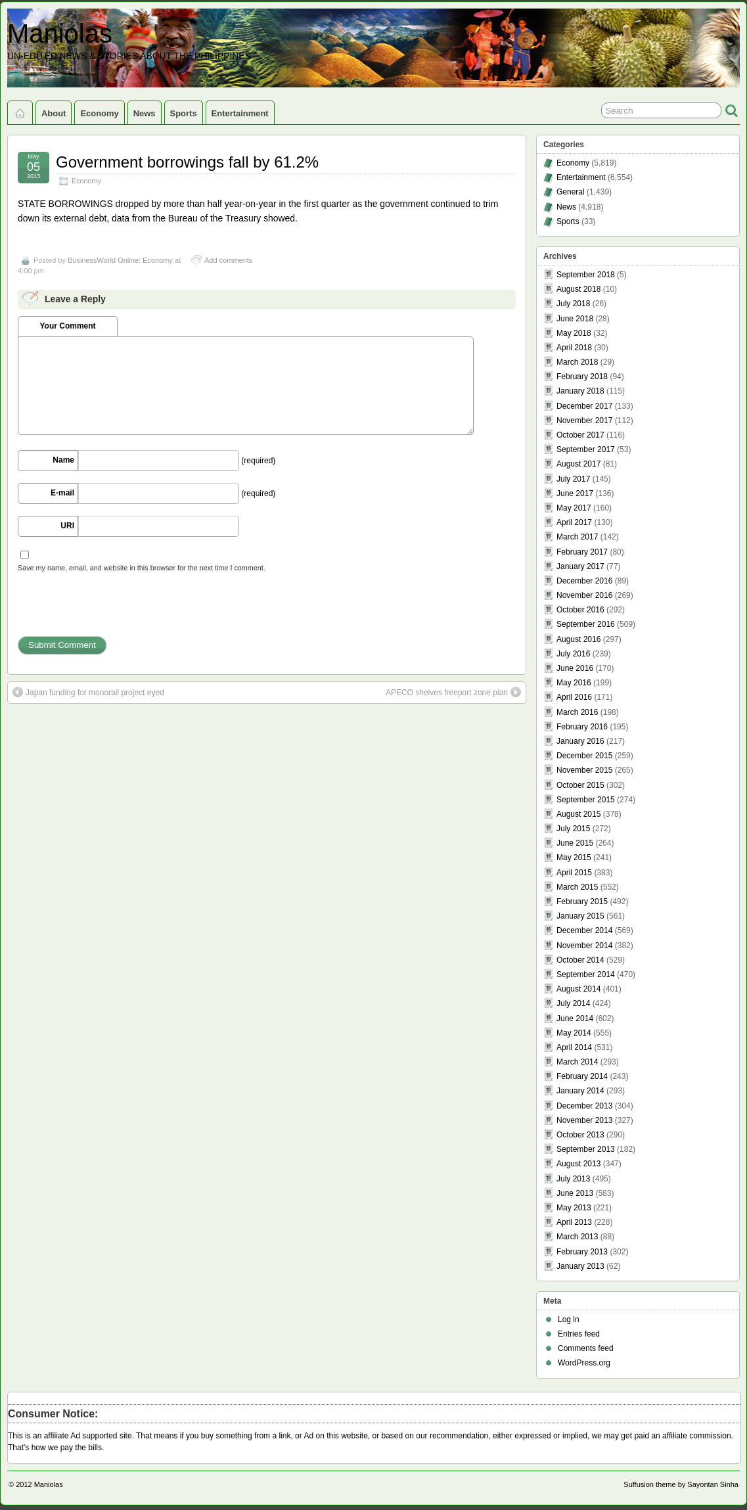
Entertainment (240, 113)
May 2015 (573, 857)
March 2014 (577, 1061)
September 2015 (585, 799)
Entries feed (579, 1333)
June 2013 (574, 1193)
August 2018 (578, 289)
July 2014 (573, 1003)
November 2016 (584, 595)
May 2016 (573, 682)
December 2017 (584, 406)
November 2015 (584, 770)
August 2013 (578, 1163)
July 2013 (573, 1178)
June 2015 (574, 843)
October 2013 (580, 1134)
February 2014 (582, 1076)
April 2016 (574, 697)
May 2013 (573, 1207)
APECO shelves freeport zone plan (453, 692)
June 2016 (574, 668)
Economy (99, 113)
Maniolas (59, 33)
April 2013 (574, 1222)
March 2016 (577, 712)
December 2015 (584, 755)
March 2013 (577, 1236)
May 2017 (573, 508)
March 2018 (577, 362)
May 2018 (573, 333)
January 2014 (580, 1090)
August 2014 (578, 989)
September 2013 (585, 1149)
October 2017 (580, 435)
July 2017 (573, 479)
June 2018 (574, 318)
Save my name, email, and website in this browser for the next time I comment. (141, 568)
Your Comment (67, 326)
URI (67, 525)
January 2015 (580, 916)
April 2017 (574, 522)
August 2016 (578, 639)
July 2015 (573, 828)
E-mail (62, 492)
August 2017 (578, 464)
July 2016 (573, 653)
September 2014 (585, 974)
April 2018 (574, 347)
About (53, 113)
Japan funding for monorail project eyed (88, 692)
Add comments (228, 260)
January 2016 (580, 741)
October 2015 (580, 785)
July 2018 (573, 303)
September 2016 (585, 624)
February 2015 (582, 901)
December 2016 (584, 580)
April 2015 (574, 872)
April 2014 (574, 1047)
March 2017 (577, 536)
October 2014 (580, 960)
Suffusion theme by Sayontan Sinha (680, 1484)
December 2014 (584, 930)
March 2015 (577, 887)
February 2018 (582, 376)
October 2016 (580, 609)
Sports (183, 113)
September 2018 (585, 274)
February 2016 (582, 726)
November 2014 (584, 945)
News (144, 113)
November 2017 (584, 420)
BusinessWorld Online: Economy (120, 260)
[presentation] (117, 610)
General (570, 191)
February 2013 (582, 1251)
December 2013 (584, 1105)
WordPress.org (584, 1362)
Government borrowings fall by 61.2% (187, 162)
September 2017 (585, 449)
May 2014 (573, 1033)
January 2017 (580, 566)
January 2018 (580, 391)
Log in (568, 1319)
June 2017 (574, 493)
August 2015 (578, 814)
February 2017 (582, 552)
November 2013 (584, 1120)
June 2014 (574, 1018)
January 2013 (580, 1266)
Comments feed (586, 1348)
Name (63, 460)
